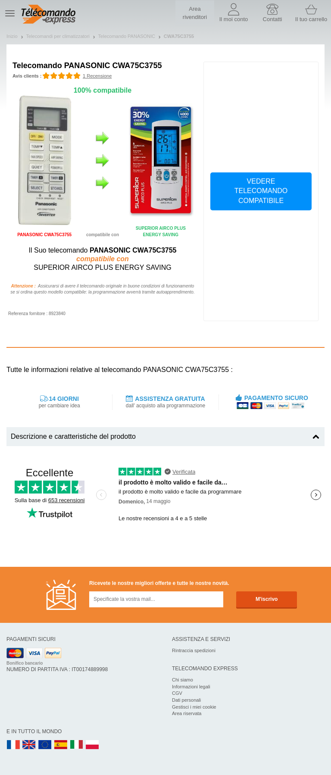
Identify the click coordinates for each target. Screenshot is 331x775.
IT (77, 745)
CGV (177, 693)
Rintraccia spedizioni (193, 650)
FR (13, 745)
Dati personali (186, 700)
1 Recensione (97, 75)
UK (29, 745)
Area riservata (186, 713)
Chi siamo (182, 679)
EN (45, 745)
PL (93, 745)
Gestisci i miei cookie (194, 706)
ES (61, 745)
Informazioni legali (191, 686)
